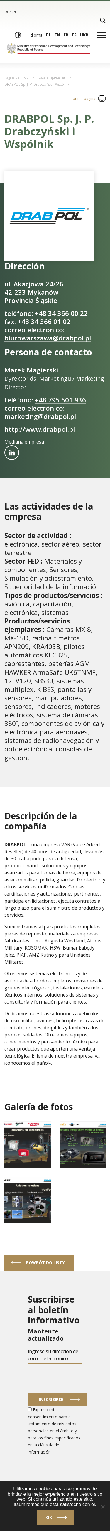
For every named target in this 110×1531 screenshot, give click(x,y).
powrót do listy (45, 1262)
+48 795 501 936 (60, 399)
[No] (103, 1507)
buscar (10, 11)
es (74, 35)
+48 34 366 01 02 (44, 321)
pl (48, 35)
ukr (84, 35)
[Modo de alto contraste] (18, 35)
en (57, 35)
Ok (49, 1517)
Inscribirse (51, 1399)
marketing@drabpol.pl (40, 416)
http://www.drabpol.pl (39, 429)
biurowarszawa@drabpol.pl (47, 338)
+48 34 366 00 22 (61, 313)
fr (66, 35)
